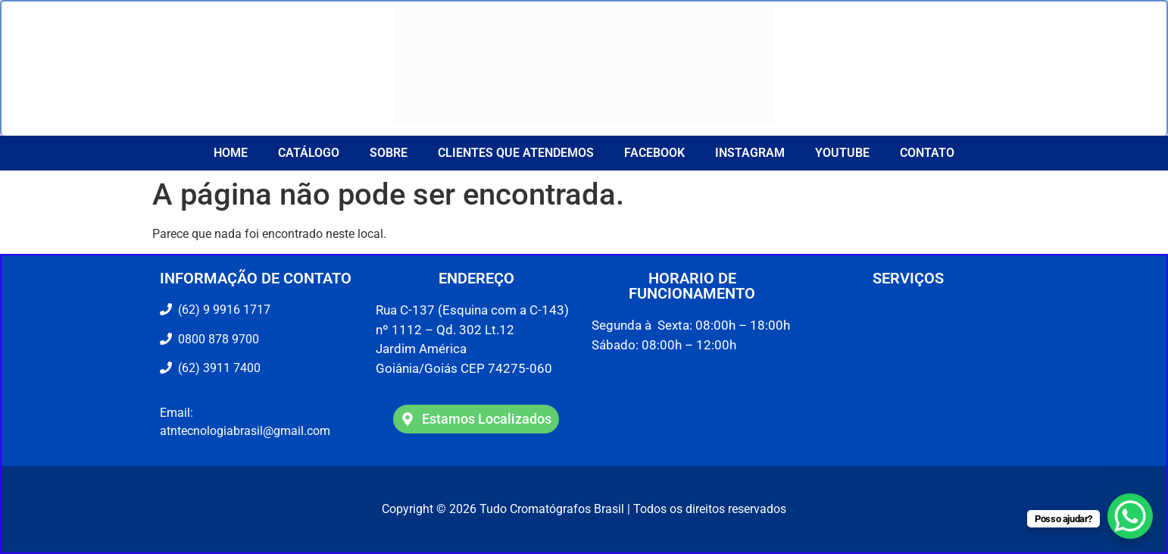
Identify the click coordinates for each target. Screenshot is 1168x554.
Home (231, 153)
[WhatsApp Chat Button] (1130, 516)
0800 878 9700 (215, 339)
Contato (927, 153)
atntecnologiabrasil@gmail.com (245, 431)
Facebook (654, 153)
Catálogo (308, 153)
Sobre (389, 153)
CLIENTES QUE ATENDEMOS (516, 153)
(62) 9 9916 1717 (222, 309)
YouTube (842, 153)
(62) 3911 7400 (216, 368)
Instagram (750, 153)
